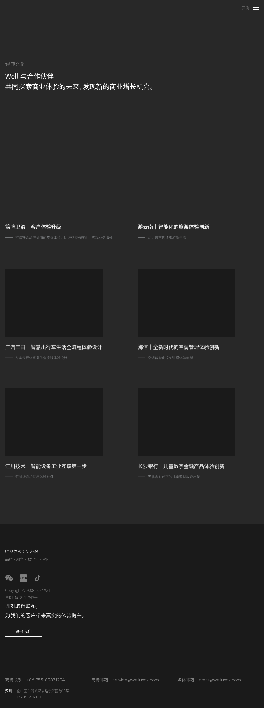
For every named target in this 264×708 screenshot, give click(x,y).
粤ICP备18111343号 (21, 597)
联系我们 (23, 631)
